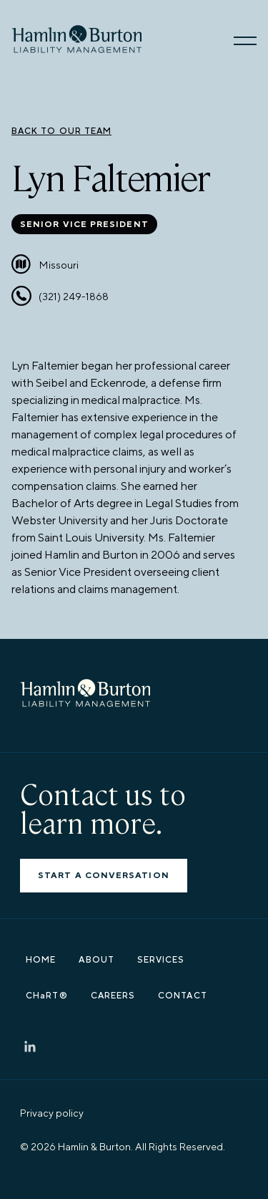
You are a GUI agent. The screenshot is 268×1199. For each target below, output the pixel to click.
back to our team (61, 131)
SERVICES (161, 960)
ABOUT (96, 960)
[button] (245, 39)
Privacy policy (52, 1113)
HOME (41, 960)
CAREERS (113, 996)
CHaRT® (46, 996)
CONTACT (182, 996)
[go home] (76, 39)
